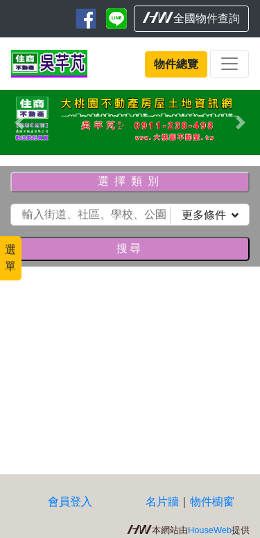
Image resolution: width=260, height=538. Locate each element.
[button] (19, 122)
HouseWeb (210, 530)
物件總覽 (176, 64)
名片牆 (162, 502)
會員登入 (70, 502)
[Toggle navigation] (229, 64)
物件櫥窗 (212, 502)
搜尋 (129, 248)
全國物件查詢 (191, 18)
